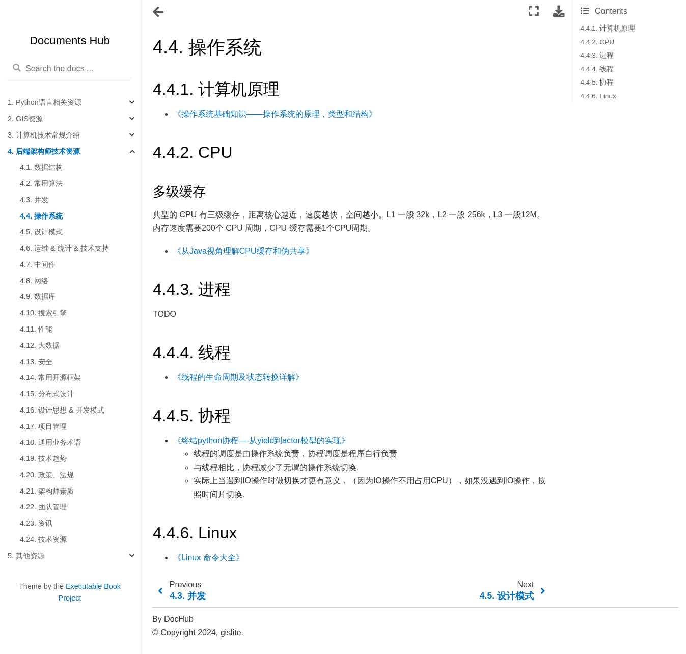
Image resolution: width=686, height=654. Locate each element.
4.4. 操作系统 (41, 216)
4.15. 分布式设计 (47, 394)
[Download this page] (558, 11)
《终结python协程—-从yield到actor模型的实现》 (261, 440)
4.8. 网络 (34, 281)
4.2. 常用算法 (41, 183)
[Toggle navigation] (159, 12)
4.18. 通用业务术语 (50, 442)
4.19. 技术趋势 (43, 458)
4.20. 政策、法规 (47, 475)
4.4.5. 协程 (597, 82)
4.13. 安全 (36, 362)
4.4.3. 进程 (597, 55)
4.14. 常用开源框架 (50, 377)
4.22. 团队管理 (43, 507)
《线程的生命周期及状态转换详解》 (238, 377)
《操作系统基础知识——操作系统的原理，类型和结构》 (275, 114)
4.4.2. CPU (598, 42)
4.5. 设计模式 (41, 232)
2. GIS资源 (25, 119)
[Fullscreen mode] (534, 11)
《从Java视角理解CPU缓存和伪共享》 (243, 251)
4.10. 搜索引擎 (43, 313)
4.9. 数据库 (38, 296)
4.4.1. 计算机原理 (608, 28)
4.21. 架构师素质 (47, 491)
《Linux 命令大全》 (208, 557)
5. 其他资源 (26, 556)
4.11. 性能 (36, 329)
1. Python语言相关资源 (44, 102)
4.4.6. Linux (598, 96)
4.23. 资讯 (36, 523)
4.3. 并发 (34, 200)
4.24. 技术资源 (43, 539)
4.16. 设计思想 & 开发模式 (62, 410)
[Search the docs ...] (70, 68)
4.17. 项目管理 (43, 426)
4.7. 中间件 (38, 264)
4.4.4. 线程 (597, 69)
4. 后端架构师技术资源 (44, 151)
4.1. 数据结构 (41, 167)
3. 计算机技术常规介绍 (44, 135)
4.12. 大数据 (40, 345)
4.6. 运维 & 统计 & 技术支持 (64, 248)
